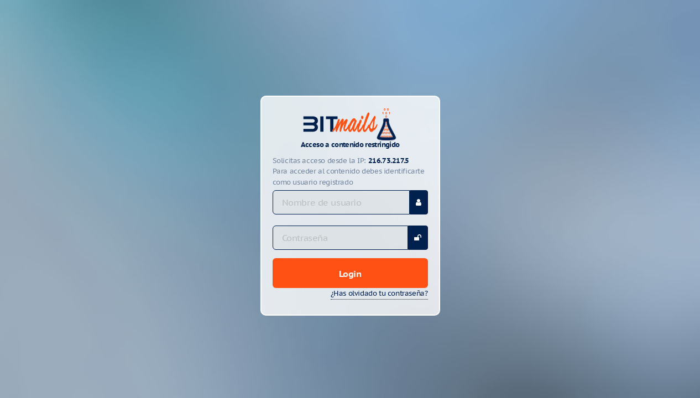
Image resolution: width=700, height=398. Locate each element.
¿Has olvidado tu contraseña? (379, 293)
